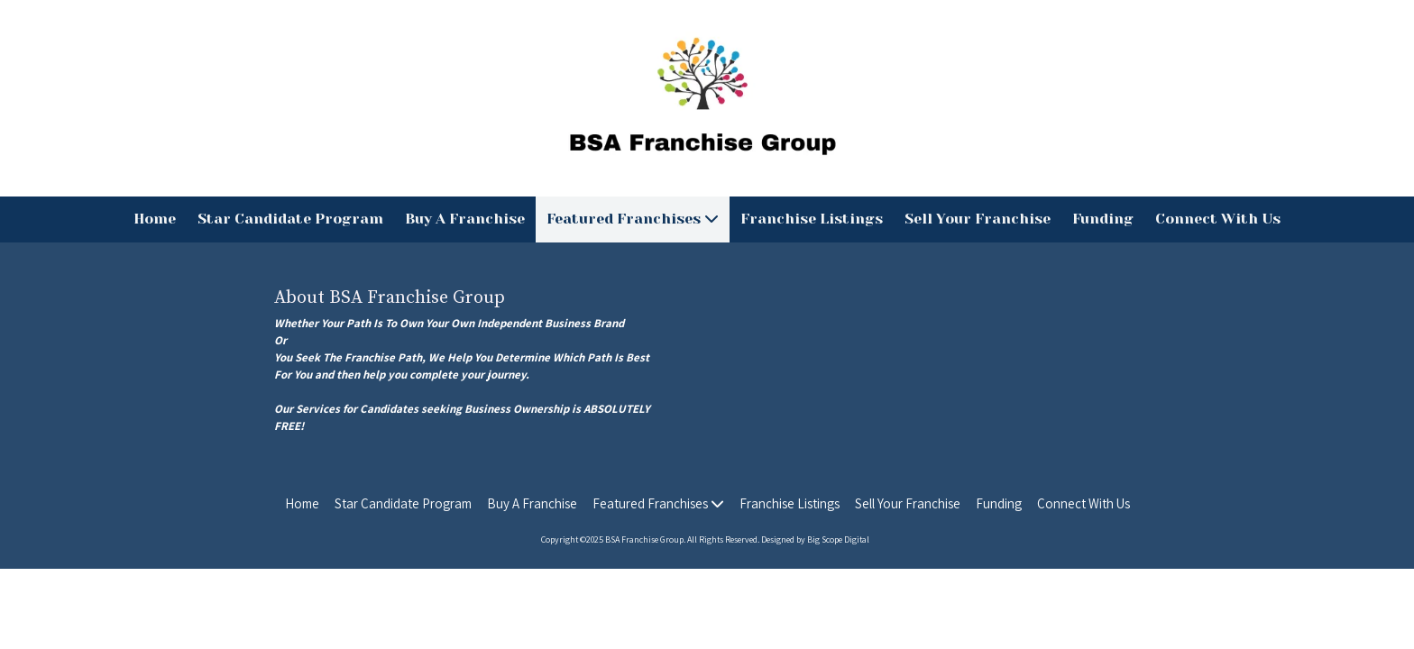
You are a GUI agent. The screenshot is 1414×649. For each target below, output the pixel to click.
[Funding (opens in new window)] (1102, 219)
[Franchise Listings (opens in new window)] (812, 219)
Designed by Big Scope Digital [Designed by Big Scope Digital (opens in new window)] (815, 539)
